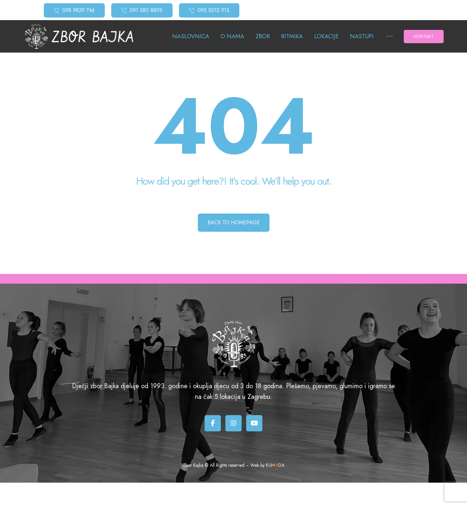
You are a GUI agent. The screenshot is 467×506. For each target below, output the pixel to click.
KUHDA (275, 465)
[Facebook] (213, 423)
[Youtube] (254, 423)
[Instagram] (233, 423)
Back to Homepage (234, 222)
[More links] (389, 36)
